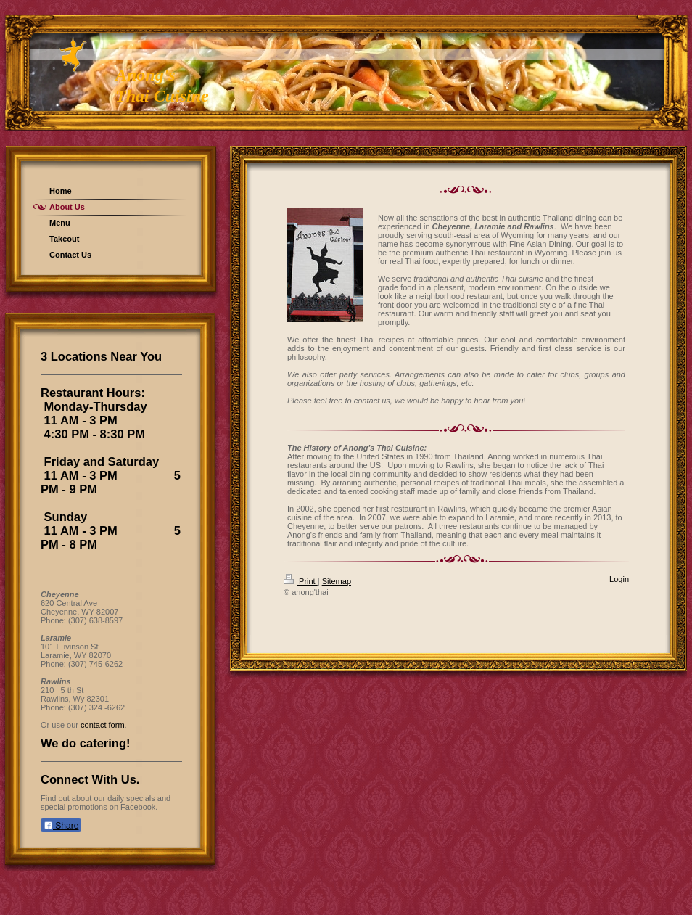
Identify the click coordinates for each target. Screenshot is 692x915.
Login (619, 579)
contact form (103, 725)
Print (301, 581)
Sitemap (336, 581)
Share (61, 826)
